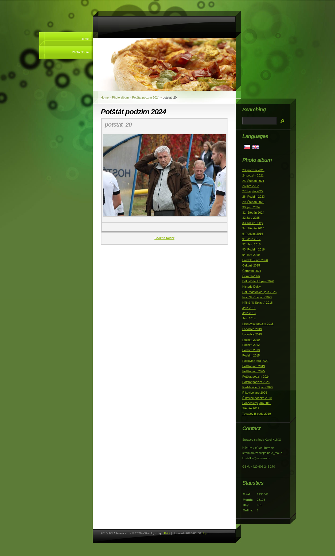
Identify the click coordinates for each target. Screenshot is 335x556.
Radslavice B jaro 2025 (257, 387)
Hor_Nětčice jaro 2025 (257, 297)
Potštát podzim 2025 (256, 381)
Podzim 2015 (251, 355)
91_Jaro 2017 (251, 239)
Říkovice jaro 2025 (254, 392)
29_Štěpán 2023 (253, 201)
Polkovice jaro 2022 (255, 360)
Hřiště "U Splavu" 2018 (257, 302)
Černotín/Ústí (251, 276)
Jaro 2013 (249, 313)
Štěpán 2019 (250, 408)
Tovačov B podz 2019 (256, 413)
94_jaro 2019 (251, 254)
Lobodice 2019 (252, 329)
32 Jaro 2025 (251, 217)
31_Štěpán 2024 (253, 212)
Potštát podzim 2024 (145, 97)
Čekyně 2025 (251, 265)
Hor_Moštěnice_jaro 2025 (259, 291)
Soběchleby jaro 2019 (256, 403)
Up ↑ (206, 533)
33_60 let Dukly (252, 223)
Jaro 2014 (249, 318)
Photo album (80, 52)
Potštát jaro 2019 (253, 366)
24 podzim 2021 (253, 175)
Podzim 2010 (251, 339)
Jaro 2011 (249, 308)
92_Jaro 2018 (251, 244)
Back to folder (164, 238)
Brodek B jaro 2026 (255, 260)
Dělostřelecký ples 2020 (258, 281)
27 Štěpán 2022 (252, 191)
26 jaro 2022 (250, 185)
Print (167, 533)
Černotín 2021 (251, 270)
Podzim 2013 (251, 350)
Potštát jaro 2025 (253, 371)
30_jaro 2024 (251, 207)
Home (85, 38)
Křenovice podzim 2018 (258, 323)
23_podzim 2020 (253, 170)
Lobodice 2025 (252, 334)
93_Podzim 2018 (253, 249)
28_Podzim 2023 (253, 196)
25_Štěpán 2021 (253, 180)
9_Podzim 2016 (252, 233)
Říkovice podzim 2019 (257, 398)
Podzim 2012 (251, 344)
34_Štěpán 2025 (253, 228)
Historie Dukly (251, 286)
